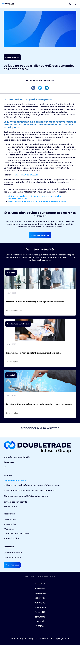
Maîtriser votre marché (37, 496)
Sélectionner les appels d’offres (19, 490)
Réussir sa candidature (45, 490)
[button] (75, 4)
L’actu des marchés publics (17, 533)
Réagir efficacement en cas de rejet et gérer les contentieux (37, 201)
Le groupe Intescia (12, 557)
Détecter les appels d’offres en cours (42, 485)
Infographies (10, 524)
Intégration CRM (11, 538)
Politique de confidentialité (39, 638)
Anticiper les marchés (14, 485)
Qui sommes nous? (13, 552)
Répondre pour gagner (15, 496)
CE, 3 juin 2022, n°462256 (26, 175)
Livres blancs (10, 520)
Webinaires (9, 529)
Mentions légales (18, 638)
